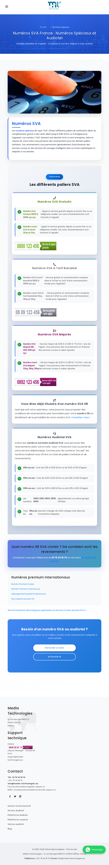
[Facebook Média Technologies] (10, 796)
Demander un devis (54, 647)
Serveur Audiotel (16, 810)
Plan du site (71, 849)
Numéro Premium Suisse (22, 584)
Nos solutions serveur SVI (22, 598)
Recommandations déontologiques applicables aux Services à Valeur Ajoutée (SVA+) (47, 610)
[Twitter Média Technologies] (15, 796)
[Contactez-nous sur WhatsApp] (94, 850)
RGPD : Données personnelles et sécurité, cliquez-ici (32, 789)
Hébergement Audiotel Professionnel (28, 594)
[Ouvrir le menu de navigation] (6, 7)
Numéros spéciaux (61, 27)
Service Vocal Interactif (19, 806)
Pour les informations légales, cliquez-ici (26, 786)
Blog (10, 828)
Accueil (43, 27)
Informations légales (55, 849)
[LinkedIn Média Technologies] (20, 796)
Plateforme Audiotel (18, 815)
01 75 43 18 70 (54, 656)
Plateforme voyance (18, 819)
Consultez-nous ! (80, 417)
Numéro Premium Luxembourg (25, 589)
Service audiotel (16, 824)
